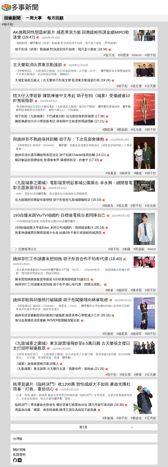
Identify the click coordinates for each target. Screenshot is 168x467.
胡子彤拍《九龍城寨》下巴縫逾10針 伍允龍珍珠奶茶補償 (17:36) (60, 116)
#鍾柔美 (122, 333)
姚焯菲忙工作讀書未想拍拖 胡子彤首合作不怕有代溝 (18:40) (67, 258)
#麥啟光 (136, 418)
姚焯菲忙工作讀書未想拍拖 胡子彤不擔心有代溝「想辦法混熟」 (59, 284)
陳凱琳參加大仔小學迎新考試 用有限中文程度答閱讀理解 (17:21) (59, 121)
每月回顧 (55, 18)
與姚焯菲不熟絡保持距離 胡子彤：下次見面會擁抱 (58, 139)
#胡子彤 (150, 55)
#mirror (137, 55)
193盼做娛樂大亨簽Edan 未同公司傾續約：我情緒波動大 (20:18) (59, 227)
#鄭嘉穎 (122, 129)
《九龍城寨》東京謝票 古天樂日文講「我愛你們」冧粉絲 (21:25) (59, 368)
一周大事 (33, 18)
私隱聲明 (19, 454)
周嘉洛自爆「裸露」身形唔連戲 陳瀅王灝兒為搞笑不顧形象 (56, 409)
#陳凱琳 (107, 129)
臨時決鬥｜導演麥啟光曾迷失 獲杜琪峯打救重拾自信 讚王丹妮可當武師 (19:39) (69, 404)
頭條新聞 (12, 18)
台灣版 (17, 438)
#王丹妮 (150, 418)
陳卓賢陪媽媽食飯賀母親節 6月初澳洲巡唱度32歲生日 (52, 279)
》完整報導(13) (25, 249)
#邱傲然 (107, 333)
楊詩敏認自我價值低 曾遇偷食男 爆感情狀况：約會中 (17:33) (57, 160)
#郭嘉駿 (138, 249)
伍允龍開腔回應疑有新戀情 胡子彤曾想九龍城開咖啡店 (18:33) (58, 199)
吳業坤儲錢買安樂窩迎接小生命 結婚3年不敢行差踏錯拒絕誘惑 (58, 232)
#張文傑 (136, 86)
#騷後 (138, 173)
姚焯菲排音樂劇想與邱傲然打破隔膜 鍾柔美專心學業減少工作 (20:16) (63, 315)
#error (152, 249)
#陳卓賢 (136, 290)
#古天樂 (150, 86)
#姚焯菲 (125, 173)
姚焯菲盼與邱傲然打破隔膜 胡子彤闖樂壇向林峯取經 (60, 299)
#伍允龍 (136, 129)
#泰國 (126, 249)
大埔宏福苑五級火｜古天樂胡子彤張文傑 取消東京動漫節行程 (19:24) (63, 80)
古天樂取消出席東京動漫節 (37, 64)
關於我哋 (19, 449)
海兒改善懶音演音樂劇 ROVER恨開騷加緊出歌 (47, 320)
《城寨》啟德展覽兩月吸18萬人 (37, 363)
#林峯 (109, 290)
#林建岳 (107, 205)
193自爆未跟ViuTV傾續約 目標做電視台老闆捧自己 (59, 215)
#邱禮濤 (123, 55)
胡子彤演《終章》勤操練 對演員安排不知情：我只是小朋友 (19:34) (61, 49)
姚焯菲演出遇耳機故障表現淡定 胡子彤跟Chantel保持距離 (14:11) (60, 155)
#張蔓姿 (110, 173)
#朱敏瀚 (107, 418)
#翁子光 (109, 55)
